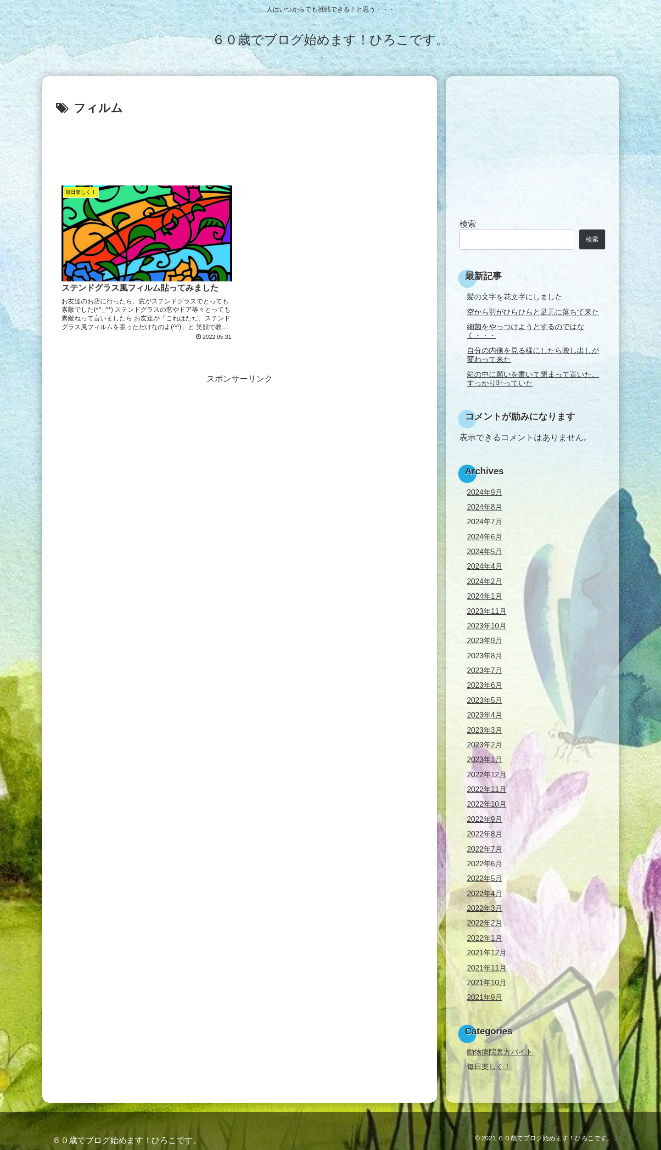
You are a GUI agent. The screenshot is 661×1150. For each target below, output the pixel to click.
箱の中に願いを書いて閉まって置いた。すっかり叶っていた (533, 378)
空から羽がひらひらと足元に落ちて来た (533, 312)
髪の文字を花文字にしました (514, 296)
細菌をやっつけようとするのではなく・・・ (525, 330)
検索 (467, 224)
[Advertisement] (239, 144)
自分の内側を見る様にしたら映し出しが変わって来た (533, 354)
